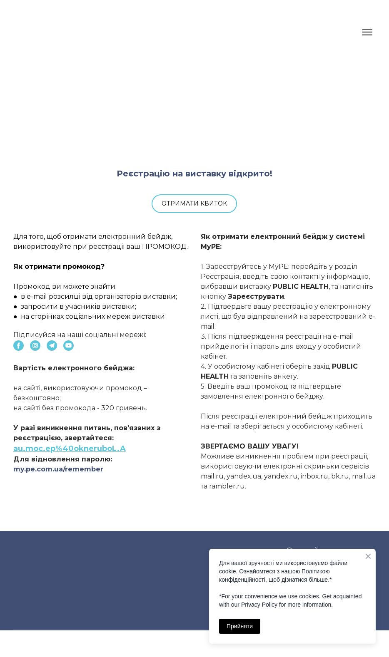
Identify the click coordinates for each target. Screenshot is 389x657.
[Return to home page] (29, 32)
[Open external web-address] (194, 115)
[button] (194, 203)
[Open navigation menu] (367, 32)
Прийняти (240, 626)
